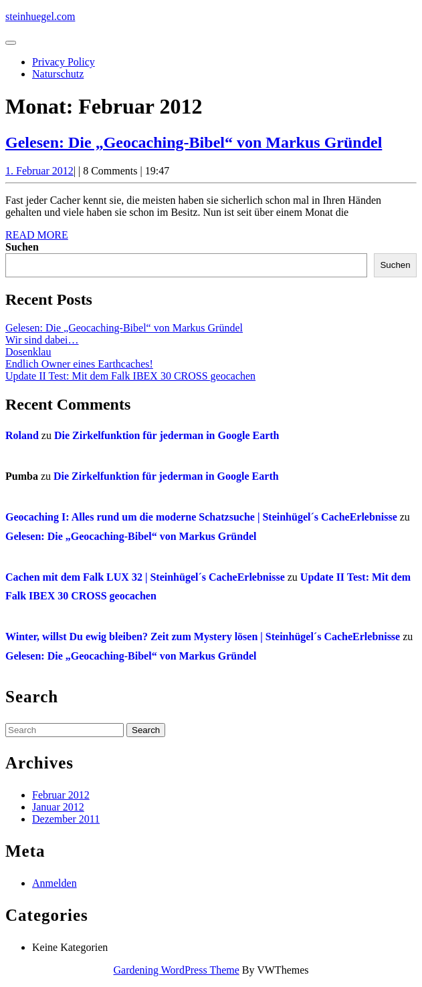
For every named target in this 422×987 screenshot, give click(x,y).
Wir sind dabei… (42, 339)
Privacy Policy (63, 61)
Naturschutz (58, 74)
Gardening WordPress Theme (176, 970)
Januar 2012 (58, 807)
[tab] (10, 43)
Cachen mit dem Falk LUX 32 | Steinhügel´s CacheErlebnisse (145, 577)
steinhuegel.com (40, 16)
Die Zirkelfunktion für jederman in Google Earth (167, 435)
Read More (36, 235)
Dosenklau (28, 352)
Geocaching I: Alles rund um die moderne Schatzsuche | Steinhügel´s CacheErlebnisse (201, 517)
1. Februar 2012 (39, 170)
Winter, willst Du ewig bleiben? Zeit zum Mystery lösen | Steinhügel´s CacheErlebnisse (202, 636)
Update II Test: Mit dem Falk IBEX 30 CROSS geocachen (130, 376)
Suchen (22, 247)
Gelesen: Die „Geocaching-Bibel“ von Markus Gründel (193, 142)
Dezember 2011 (66, 819)
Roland (22, 435)
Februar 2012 (61, 795)
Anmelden (54, 883)
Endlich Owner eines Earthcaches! (79, 364)
